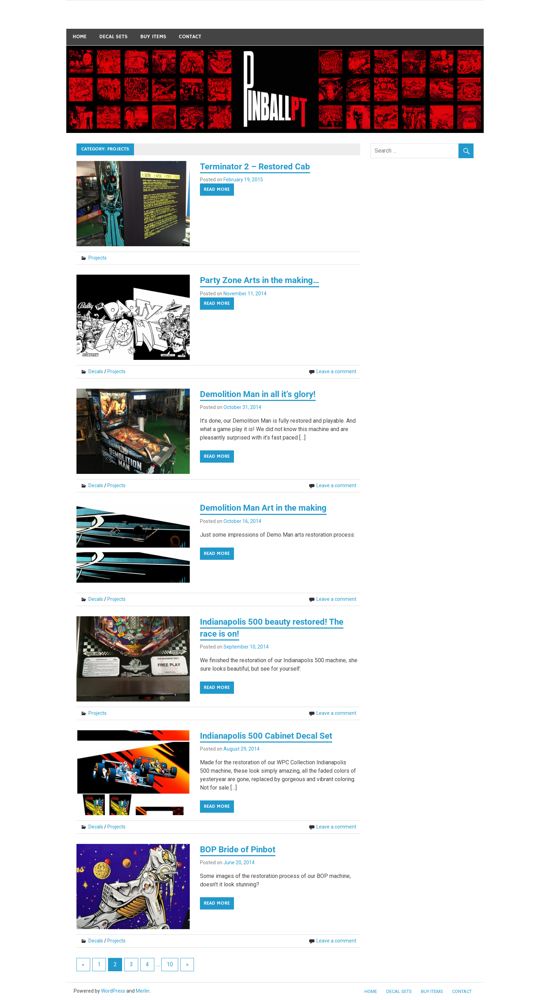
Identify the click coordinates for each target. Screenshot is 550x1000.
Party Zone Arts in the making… (259, 280)
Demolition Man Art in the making (263, 508)
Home (80, 36)
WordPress (113, 991)
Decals (95, 371)
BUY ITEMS (153, 36)
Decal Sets (113, 36)
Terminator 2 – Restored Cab (255, 167)
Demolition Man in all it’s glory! (258, 394)
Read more (217, 189)
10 (170, 964)
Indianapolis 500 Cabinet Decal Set (266, 736)
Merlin (142, 991)
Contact (190, 36)
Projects (97, 258)
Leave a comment (336, 371)
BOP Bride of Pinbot (237, 849)
